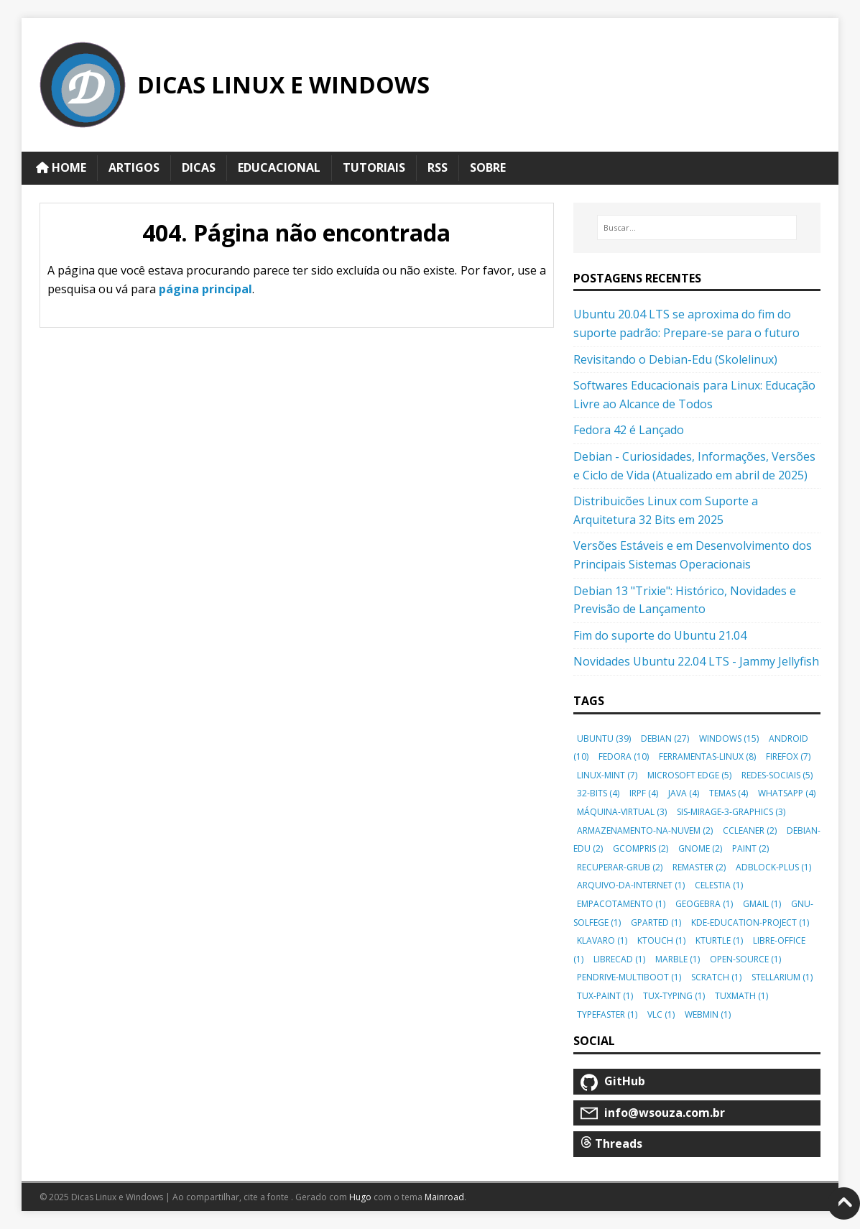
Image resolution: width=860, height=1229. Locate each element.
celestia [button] (719, 885)
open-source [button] (745, 959)
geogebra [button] (704, 904)
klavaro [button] (602, 940)
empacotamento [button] (621, 904)
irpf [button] (643, 793)
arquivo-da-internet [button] (631, 885)
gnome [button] (700, 848)
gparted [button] (656, 922)
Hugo (360, 1197)
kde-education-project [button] (750, 922)
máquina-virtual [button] (622, 812)
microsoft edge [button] (689, 775)
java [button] (683, 793)
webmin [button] (708, 1014)
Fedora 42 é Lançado (628, 430)
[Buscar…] (697, 228)
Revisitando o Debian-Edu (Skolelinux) (675, 359)
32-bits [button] (598, 793)
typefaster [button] (607, 1014)
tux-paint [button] (605, 996)
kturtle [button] (719, 940)
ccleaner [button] (750, 830)
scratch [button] (716, 977)
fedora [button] (623, 756)
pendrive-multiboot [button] (629, 977)
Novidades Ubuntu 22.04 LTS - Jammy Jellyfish (696, 661)
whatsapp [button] (786, 793)
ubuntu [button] (604, 738)
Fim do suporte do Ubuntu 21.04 (659, 635)
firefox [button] (788, 756)
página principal (205, 289)
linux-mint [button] (607, 775)
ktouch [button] (661, 940)
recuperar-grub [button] (619, 867)
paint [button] (750, 848)
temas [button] (728, 793)
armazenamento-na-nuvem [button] (645, 830)
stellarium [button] (782, 977)
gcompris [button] (640, 848)
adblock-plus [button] (773, 867)
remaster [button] (699, 867)
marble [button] (677, 959)
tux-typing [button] (674, 996)
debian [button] (665, 738)
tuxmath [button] (741, 996)
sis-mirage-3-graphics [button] (731, 812)
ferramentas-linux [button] (707, 756)
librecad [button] (619, 959)
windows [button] (729, 738)
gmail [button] (762, 904)
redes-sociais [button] (777, 775)
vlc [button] (661, 1014)
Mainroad (444, 1197)
